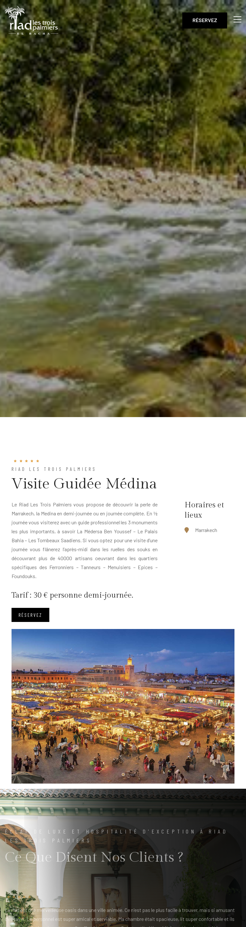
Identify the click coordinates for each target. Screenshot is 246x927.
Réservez (205, 20)
